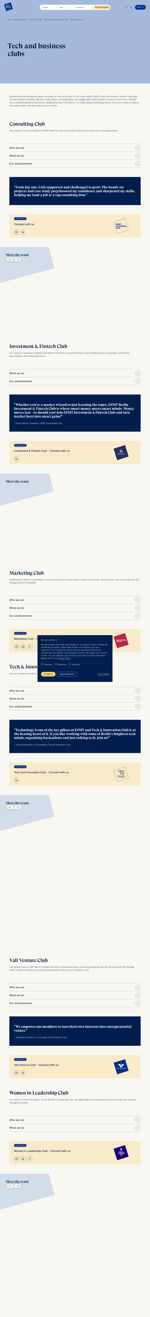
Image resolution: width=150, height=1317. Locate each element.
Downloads (94, 1304)
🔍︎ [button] (131, 6)
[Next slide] (18, 251)
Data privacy (70, 1304)
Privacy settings (82, 1304)
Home (10, 19)
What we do (75, 148)
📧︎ (16, 224)
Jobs (77, 1298)
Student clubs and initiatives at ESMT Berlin (56, 19)
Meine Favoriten (126, 7)
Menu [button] (139, 7)
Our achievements (75, 155)
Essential (48, 664)
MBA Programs (81, 1281)
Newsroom (79, 1292)
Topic (61, 7)
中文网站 (78, 1295)
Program (45, 7)
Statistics (76, 664)
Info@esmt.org (49, 1290)
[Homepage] (8, 7)
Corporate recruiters (83, 1290)
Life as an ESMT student (36, 19)
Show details (103, 674)
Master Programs (82, 1284)
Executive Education (83, 1278)
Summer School (81, 1287)
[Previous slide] (10, 251)
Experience (80, 7)
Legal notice (47, 1304)
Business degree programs (20, 19)
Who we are (75, 140)
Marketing (62, 664)
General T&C (59, 1304)
